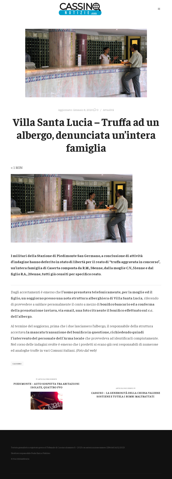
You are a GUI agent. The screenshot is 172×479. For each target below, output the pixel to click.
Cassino (17, 364)
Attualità (108, 109)
